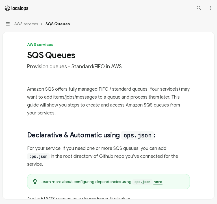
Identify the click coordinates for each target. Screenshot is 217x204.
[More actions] (209, 8)
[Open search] (198, 7)
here (157, 181)
